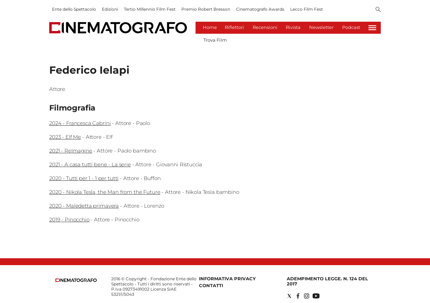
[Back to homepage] (76, 280)
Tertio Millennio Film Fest (150, 9)
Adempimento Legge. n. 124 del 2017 (327, 281)
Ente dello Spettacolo (74, 9)
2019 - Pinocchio (69, 219)
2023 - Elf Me (65, 137)
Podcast (351, 27)
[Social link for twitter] (289, 296)
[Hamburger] (372, 28)
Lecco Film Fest (306, 9)
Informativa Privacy (227, 278)
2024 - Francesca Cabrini (80, 123)
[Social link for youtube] (316, 296)
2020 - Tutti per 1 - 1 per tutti (83, 178)
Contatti (211, 285)
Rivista (293, 27)
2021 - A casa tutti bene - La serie (90, 164)
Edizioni (110, 9)
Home (210, 27)
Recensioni (265, 27)
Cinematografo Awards (260, 9)
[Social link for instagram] (306, 296)
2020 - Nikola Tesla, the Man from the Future (104, 192)
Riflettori (234, 27)
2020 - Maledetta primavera (84, 205)
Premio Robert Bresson (205, 9)
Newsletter (321, 27)
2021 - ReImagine (70, 150)
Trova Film (215, 40)
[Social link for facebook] (298, 296)
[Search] (378, 10)
